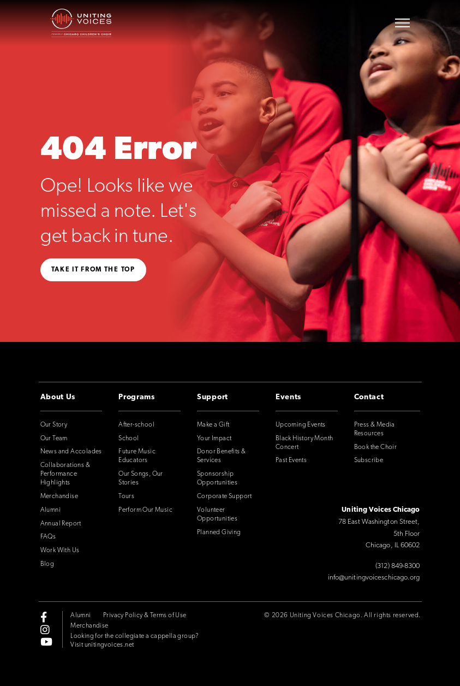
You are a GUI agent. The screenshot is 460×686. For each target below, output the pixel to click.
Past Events (291, 460)
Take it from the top (93, 270)
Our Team (54, 438)
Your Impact (214, 438)
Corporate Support (224, 496)
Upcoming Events (301, 425)
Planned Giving (219, 532)
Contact (369, 397)
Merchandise (59, 496)
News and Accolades (71, 451)
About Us (58, 397)
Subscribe (369, 460)
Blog (47, 564)
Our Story (54, 425)
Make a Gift (213, 425)
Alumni (50, 510)
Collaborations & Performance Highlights (65, 474)
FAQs (48, 537)
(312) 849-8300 (397, 566)
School (128, 438)
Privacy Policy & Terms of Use (145, 615)
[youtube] (46, 641)
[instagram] (45, 629)
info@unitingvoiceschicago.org (374, 577)
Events (288, 397)
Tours (126, 496)
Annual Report (60, 524)
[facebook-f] (43, 617)
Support (212, 397)
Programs (136, 397)
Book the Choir (375, 447)
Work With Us (60, 550)
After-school (136, 425)
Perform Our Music (145, 510)
